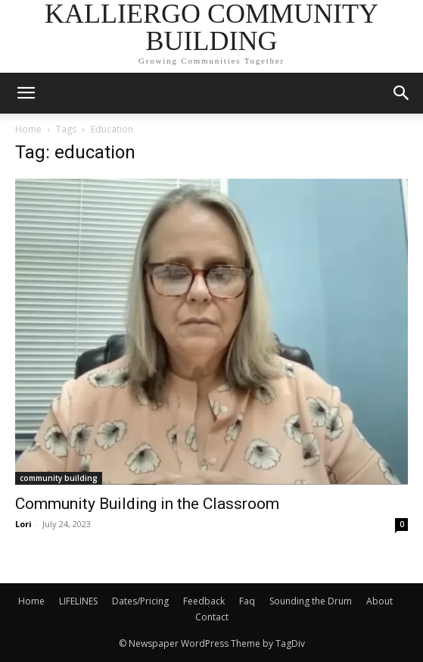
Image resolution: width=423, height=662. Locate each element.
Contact (212, 616)
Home (28, 129)
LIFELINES (78, 601)
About (379, 601)
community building (59, 478)
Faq (247, 601)
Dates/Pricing (140, 601)
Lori (23, 523)
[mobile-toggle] (26, 93)
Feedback (204, 601)
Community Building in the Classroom (147, 504)
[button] (402, 93)
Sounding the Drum (310, 601)
